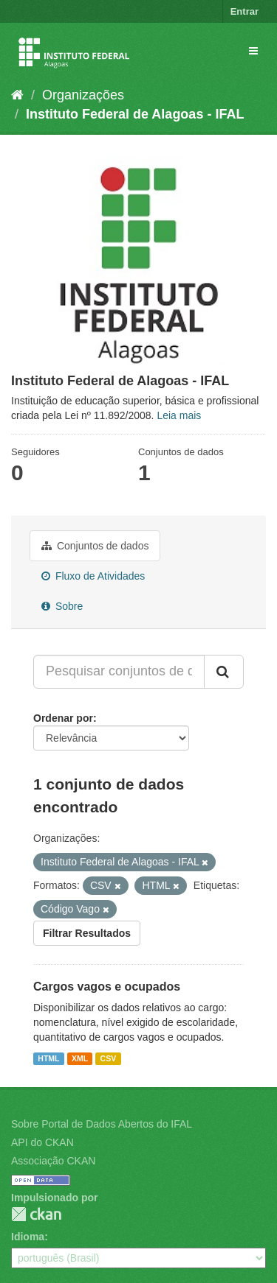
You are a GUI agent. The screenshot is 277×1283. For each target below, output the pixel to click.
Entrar (244, 11)
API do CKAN (42, 1142)
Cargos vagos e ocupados (106, 986)
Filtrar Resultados (87, 933)
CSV (108, 1058)
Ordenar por (63, 718)
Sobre (62, 606)
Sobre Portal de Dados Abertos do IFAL (101, 1124)
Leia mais (179, 415)
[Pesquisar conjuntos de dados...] (119, 672)
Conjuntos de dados (94, 546)
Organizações (83, 95)
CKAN (36, 1214)
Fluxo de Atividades (93, 576)
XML (80, 1058)
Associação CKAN (53, 1161)
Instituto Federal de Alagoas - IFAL (135, 114)
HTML (48, 1058)
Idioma (27, 1236)
